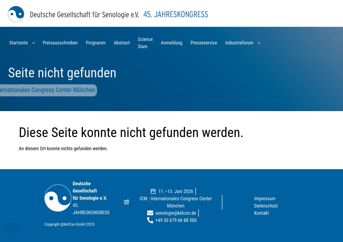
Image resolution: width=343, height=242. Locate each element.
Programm (96, 43)
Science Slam (145, 42)
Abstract (122, 43)
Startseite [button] (18, 43)
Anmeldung (171, 43)
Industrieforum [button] (239, 43)
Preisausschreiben (60, 43)
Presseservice (204, 43)
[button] (12, 230)
